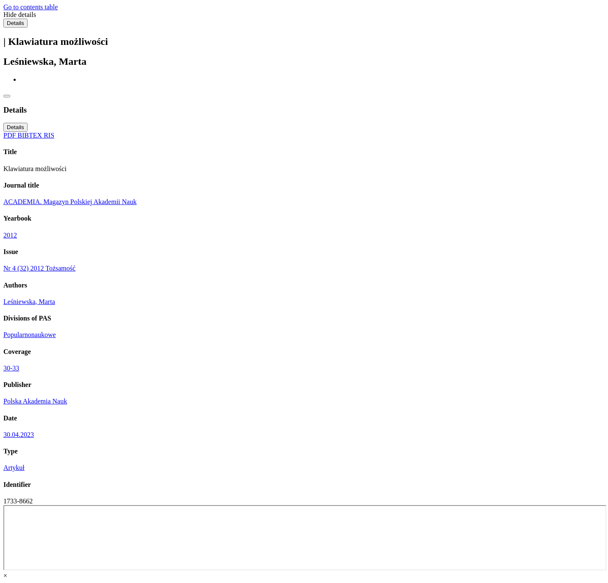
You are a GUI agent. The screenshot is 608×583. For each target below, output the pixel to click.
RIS (49, 135)
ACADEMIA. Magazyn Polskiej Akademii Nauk (70, 201)
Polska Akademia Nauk (35, 401)
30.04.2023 (18, 434)
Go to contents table (30, 7)
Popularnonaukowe (29, 334)
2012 (10, 235)
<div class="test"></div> (304, 537)
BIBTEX (30, 135)
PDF (10, 135)
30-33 (11, 368)
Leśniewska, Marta (29, 301)
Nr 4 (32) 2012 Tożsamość (39, 268)
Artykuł (14, 467)
